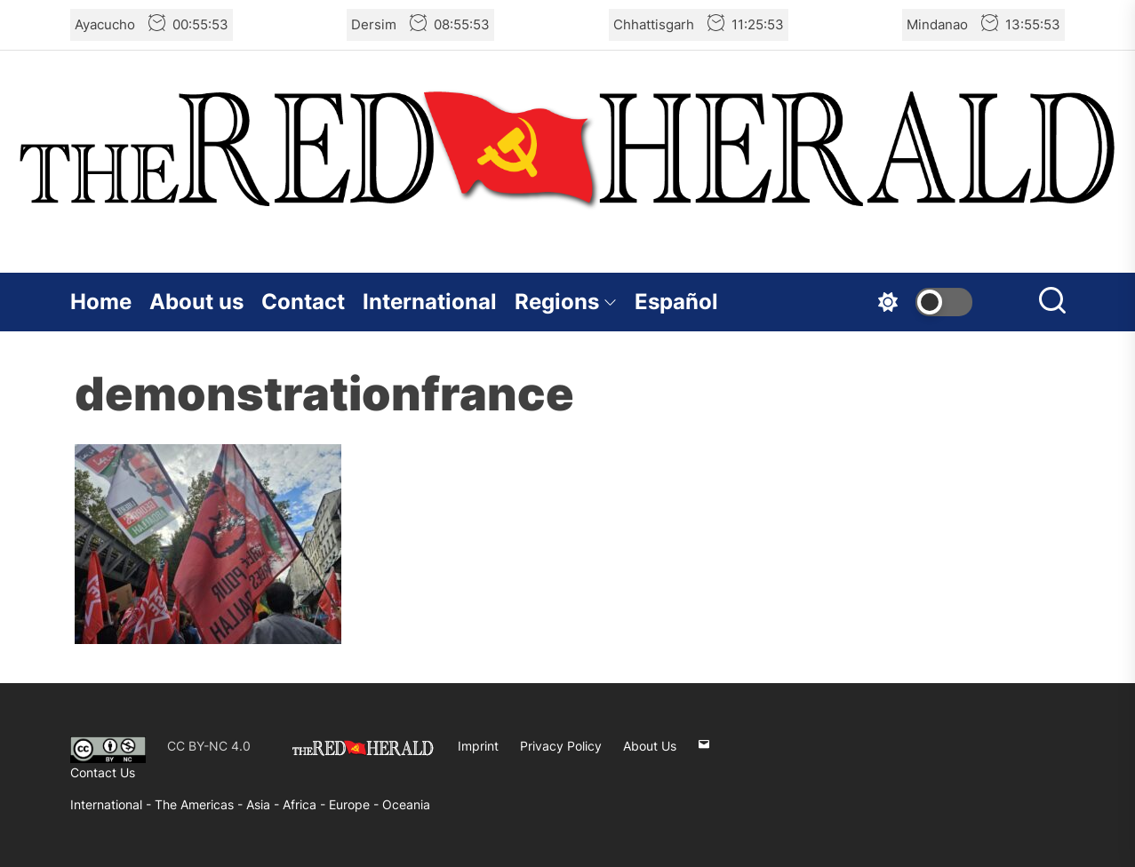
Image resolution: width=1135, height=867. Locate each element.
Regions (566, 301)
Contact (303, 301)
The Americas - (200, 804)
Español (676, 301)
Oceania (406, 804)
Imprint (478, 745)
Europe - (355, 804)
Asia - (264, 804)
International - (112, 804)
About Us (649, 745)
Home (101, 301)
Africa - (306, 804)
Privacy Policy (561, 745)
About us (196, 301)
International (430, 301)
